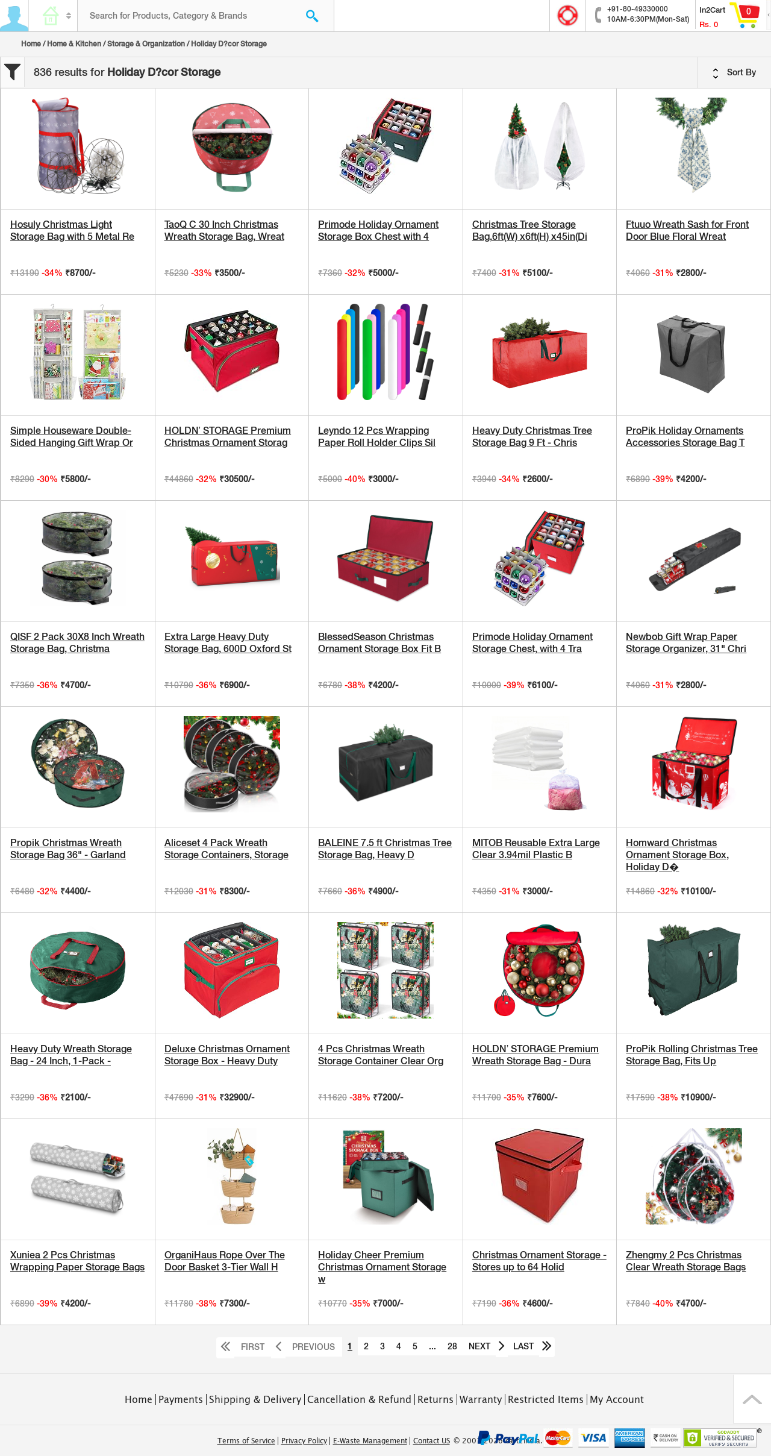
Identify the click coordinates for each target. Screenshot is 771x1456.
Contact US (431, 1441)
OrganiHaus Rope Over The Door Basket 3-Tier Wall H (224, 1261)
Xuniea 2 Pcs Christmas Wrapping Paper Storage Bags (77, 1261)
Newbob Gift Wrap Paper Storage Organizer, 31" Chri (686, 642)
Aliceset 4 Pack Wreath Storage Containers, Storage (226, 849)
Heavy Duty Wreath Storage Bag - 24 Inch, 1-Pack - (71, 1055)
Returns (435, 1399)
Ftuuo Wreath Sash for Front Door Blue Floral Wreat (687, 230)
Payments (180, 1399)
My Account (617, 1399)
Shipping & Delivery (255, 1399)
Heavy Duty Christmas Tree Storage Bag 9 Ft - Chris (532, 436)
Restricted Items (546, 1399)
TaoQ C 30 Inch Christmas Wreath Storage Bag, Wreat (224, 230)
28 (452, 1346)
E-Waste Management (370, 1441)
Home (31, 44)
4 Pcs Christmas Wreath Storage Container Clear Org (380, 1055)
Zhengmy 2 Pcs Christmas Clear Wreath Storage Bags (686, 1261)
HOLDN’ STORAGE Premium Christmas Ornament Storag (228, 436)
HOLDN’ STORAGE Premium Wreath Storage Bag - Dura (535, 1055)
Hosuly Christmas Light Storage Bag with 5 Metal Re (72, 230)
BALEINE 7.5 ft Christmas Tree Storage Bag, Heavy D (385, 849)
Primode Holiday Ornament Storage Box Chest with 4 (378, 230)
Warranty (481, 1399)
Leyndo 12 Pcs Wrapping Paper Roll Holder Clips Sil (376, 436)
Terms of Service (246, 1441)
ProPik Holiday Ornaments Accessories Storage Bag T (685, 436)
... (432, 1346)
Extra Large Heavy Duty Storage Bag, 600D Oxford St (228, 642)
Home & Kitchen (74, 44)
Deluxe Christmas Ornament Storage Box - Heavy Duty (227, 1055)
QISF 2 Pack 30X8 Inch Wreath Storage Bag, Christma (77, 642)
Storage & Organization (146, 44)
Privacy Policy (304, 1441)
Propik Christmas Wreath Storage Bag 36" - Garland (68, 849)
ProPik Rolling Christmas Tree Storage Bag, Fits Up (692, 1055)
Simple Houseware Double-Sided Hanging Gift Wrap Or (71, 436)
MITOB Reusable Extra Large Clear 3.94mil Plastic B (536, 849)
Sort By (734, 72)
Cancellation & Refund (359, 1399)
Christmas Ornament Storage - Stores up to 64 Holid (539, 1261)
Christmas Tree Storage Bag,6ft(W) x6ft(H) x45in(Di (529, 230)
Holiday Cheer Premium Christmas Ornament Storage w (382, 1267)
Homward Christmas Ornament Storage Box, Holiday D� (677, 855)
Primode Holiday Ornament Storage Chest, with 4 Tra (532, 642)
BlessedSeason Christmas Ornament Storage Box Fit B (379, 642)
